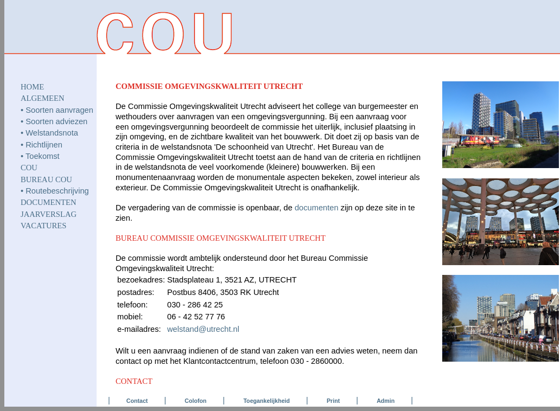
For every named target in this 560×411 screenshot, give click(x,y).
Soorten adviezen (56, 121)
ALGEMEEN (43, 98)
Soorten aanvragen (59, 110)
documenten (317, 207)
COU (29, 167)
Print (333, 400)
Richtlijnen (44, 144)
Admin (385, 400)
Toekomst (43, 156)
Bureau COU (46, 179)
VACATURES (43, 225)
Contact (137, 400)
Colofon (195, 400)
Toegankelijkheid (266, 400)
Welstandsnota (52, 133)
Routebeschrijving (57, 191)
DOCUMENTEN (49, 202)
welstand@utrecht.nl (203, 329)
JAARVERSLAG (49, 214)
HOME (32, 86)
